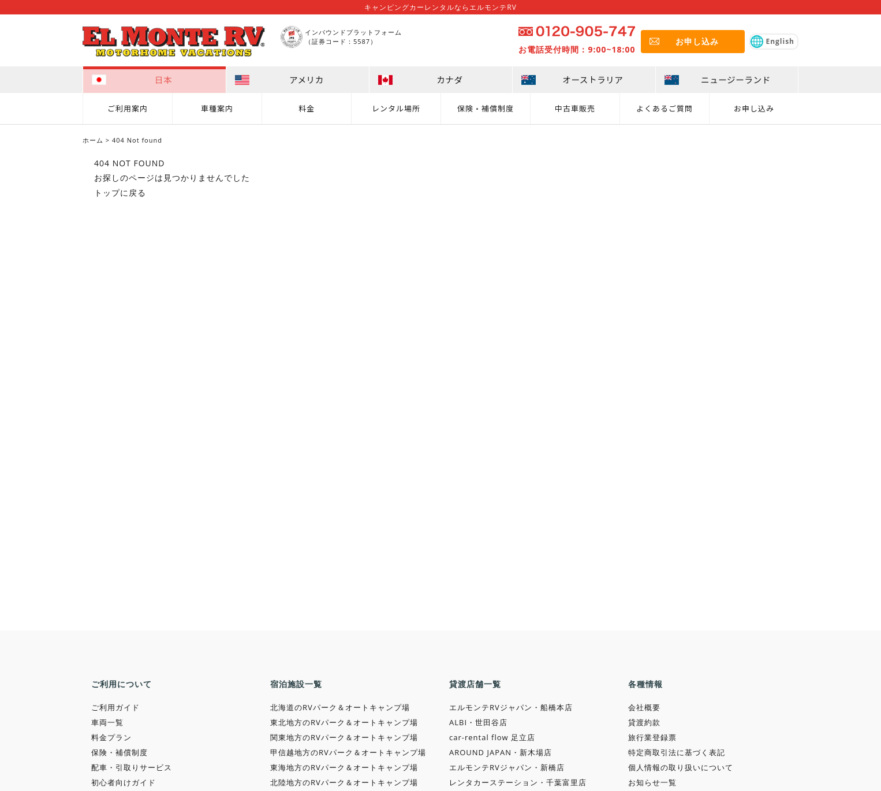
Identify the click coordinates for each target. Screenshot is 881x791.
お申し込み (754, 107)
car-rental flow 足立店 (492, 737)
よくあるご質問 (664, 107)
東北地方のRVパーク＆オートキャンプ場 (344, 722)
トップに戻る (120, 192)
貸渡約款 (644, 722)
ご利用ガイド (115, 707)
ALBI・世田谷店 (478, 722)
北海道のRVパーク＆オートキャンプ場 (340, 707)
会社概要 (644, 707)
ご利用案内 (127, 107)
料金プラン (111, 737)
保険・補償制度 (485, 107)
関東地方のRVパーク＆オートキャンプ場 (344, 737)
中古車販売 (575, 107)
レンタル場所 (396, 107)
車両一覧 (107, 722)
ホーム (93, 140)
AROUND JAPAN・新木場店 (500, 752)
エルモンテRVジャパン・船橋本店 (511, 707)
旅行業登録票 (652, 737)
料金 (306, 107)
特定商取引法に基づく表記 (676, 752)
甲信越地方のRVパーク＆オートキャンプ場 (348, 752)
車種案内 (217, 107)
